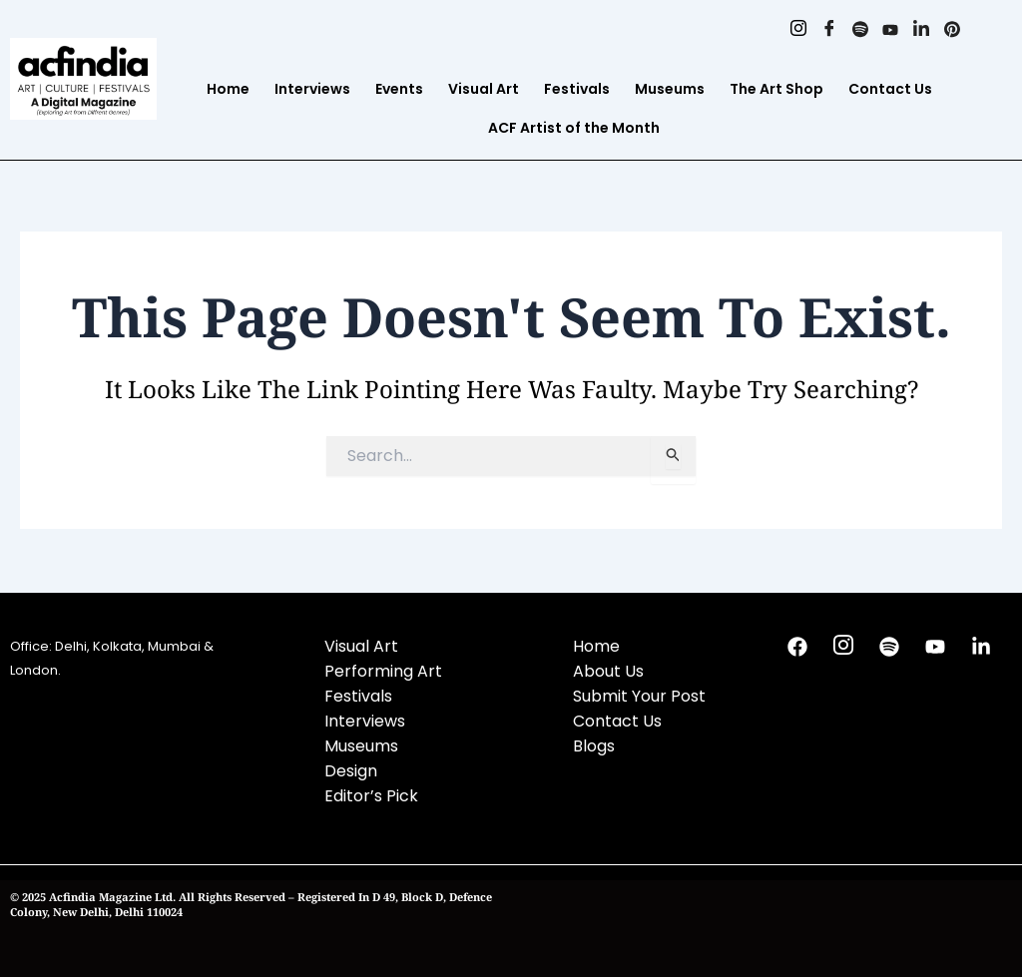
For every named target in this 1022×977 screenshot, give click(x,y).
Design (350, 770)
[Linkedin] (920, 30)
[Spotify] (858, 30)
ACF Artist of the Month (574, 128)
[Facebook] (827, 30)
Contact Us (890, 89)
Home (228, 89)
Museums (670, 89)
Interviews (312, 89)
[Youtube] (889, 30)
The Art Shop (776, 89)
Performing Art (383, 671)
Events (399, 89)
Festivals (577, 89)
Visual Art (483, 89)
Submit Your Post (639, 696)
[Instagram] (796, 30)
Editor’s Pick (371, 795)
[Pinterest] (951, 30)
